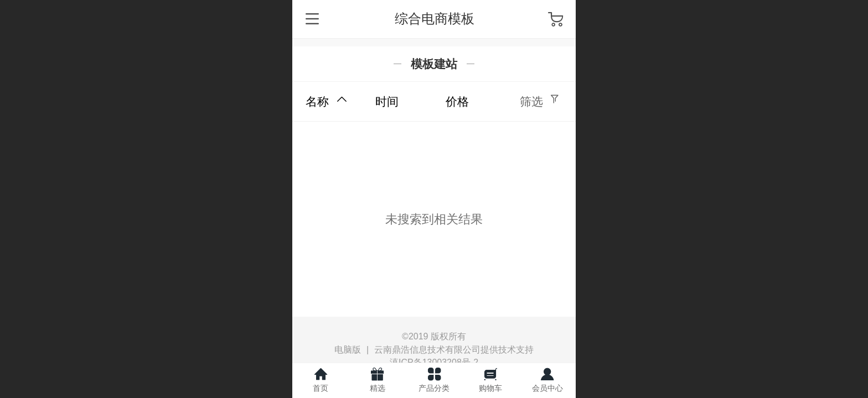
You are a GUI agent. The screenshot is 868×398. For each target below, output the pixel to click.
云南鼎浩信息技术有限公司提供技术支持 (454, 349)
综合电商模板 (434, 18)
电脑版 (347, 349)
